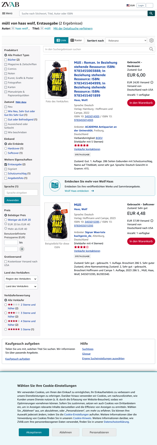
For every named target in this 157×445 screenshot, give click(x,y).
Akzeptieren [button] (34, 432)
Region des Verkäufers (18, 278)
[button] (151, 49)
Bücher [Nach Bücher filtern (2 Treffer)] (11, 59)
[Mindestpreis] (11, 242)
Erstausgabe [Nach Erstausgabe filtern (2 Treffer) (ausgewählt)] (14, 164)
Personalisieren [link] (99, 432)
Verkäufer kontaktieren (87, 149)
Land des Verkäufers (17, 286)
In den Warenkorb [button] (141, 103)
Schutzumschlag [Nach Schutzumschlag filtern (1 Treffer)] (17, 173)
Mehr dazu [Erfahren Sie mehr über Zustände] (21, 102)
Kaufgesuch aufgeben (17, 358)
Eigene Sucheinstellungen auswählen (103, 358)
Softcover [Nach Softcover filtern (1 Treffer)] (13, 152)
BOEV (99, 137)
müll (47, 28)
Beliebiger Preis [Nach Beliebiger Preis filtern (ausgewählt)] (15, 215)
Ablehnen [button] (66, 432)
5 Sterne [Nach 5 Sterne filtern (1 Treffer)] (21, 329)
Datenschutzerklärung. (116, 421)
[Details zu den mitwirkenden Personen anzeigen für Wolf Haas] (81, 100)
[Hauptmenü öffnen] (8, 13)
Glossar (86, 353)
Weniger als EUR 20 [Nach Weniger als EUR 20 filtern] (17, 219)
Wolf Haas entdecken (80, 191)
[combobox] (83, 13)
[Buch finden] (151, 13)
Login (141, 5)
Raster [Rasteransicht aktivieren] (76, 40)
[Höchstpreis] (11, 249)
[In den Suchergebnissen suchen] (99, 49)
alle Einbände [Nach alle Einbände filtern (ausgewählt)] (14, 143)
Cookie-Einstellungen (76, 414)
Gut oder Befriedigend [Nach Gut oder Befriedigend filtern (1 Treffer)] (20, 119)
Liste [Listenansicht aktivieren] (61, 40)
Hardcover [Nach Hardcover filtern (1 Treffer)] (13, 148)
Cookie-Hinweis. (82, 418)
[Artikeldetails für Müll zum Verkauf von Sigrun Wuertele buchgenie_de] (57, 222)
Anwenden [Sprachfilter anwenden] (13, 200)
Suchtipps (87, 348)
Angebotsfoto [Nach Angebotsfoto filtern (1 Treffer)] (15, 178)
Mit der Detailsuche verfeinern (72, 28)
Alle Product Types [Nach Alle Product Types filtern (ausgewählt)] (17, 55)
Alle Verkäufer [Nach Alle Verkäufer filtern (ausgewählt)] (16, 300)
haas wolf (21, 28)
